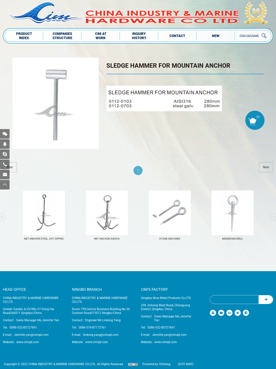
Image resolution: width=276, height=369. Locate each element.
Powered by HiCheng (156, 364)
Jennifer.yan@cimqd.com (31, 335)
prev (10, 167)
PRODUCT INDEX (24, 36)
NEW (215, 36)
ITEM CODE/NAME (249, 35)
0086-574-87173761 (92, 327)
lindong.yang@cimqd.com (100, 335)
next (266, 167)
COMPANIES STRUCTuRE (62, 36)
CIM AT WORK (100, 36)
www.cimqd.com (27, 342)
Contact (177, 36)
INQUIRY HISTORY (139, 36)
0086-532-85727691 (23, 327)
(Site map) (186, 364)
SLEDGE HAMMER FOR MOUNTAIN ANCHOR (168, 65)
